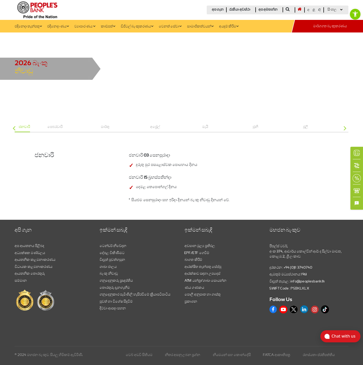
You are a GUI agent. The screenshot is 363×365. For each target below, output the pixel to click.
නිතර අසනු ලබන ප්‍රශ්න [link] (182, 355)
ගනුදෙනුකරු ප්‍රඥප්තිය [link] (116, 280)
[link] (355, 14)
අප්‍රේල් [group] (155, 127)
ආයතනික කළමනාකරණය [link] (35, 260)
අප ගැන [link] (218, 9)
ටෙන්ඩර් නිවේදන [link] (113, 246)
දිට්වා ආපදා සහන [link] (113, 308)
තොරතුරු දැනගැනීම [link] (115, 287)
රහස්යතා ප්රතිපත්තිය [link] (319, 355)
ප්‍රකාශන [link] (191, 301)
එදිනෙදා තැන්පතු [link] (28, 26)
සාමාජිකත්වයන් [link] (200, 26)
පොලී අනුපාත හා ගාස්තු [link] (203, 294)
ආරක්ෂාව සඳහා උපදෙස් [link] (202, 273)
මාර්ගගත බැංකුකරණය (330, 26)
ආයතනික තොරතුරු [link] (30, 273)
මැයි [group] (205, 127)
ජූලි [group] (305, 127)
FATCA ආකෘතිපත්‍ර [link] (276, 355)
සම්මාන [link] (21, 280)
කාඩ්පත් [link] (108, 26)
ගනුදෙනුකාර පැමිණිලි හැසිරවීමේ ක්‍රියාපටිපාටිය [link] (135, 294)
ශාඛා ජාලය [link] (108, 267)
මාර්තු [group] (105, 127)
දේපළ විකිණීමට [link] (112, 253)
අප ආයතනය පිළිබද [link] (29, 246)
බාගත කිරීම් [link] (193, 260)
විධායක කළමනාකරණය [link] (33, 267)
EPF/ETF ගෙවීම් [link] (197, 253)
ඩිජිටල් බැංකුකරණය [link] (137, 26)
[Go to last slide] (14, 128)
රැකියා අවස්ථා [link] (239, 9)
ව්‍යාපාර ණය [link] (84, 26)
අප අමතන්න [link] (268, 9)
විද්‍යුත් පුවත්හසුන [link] (112, 260)
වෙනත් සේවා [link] (170, 26)
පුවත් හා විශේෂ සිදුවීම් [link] (116, 301)
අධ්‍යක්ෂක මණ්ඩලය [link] (30, 253)
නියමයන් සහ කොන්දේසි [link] (232, 355)
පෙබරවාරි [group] (55, 127)
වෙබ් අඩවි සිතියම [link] (139, 355)
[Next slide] (345, 128)
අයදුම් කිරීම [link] (228, 26)
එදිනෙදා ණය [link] (58, 26)
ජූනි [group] (255, 127)
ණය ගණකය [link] (194, 287)
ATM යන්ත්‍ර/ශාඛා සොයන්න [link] (205, 280)
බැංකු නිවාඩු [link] (109, 273)
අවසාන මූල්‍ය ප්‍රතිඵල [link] (200, 246)
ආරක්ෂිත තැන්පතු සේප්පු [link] (203, 267)
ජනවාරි (24, 127)
